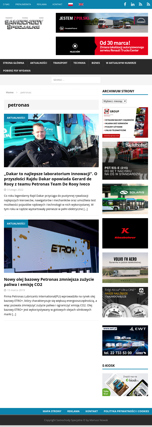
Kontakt (57, 4)
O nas (6, 4)
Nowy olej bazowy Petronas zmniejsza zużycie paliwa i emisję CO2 (49, 282)
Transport (60, 63)
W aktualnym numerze (121, 63)
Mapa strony (52, 411)
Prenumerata (23, 4)
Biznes (96, 63)
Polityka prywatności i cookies (126, 411)
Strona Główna (13, 63)
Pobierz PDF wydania (16, 70)
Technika (79, 63)
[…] (85, 209)
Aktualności (38, 63)
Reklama (42, 4)
